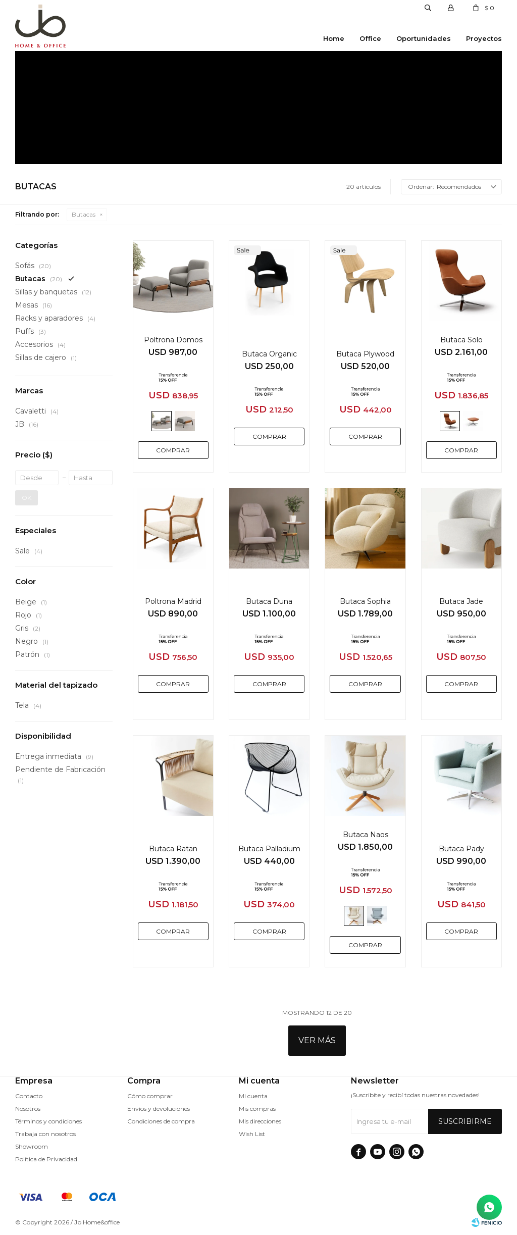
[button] (427, 7)
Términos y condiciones (48, 1121)
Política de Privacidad (46, 1159)
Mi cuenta (253, 1096)
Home (333, 38)
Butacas (83, 214)
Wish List (252, 1134)
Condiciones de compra (161, 1121)
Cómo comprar (150, 1096)
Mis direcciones (260, 1121)
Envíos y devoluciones (158, 1108)
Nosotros (27, 1108)
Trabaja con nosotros (45, 1134)
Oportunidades (423, 38)
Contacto (28, 1096)
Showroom (31, 1146)
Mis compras (257, 1108)
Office (370, 38)
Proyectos (484, 38)
